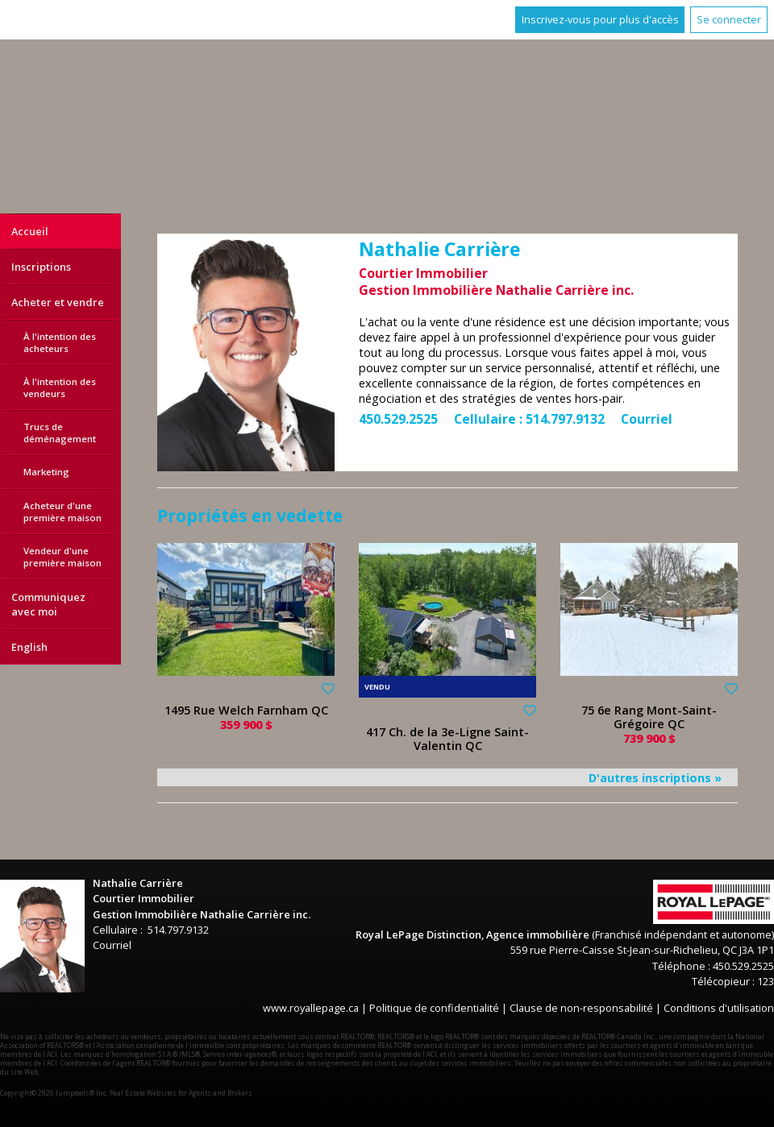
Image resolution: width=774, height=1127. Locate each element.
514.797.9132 (565, 419)
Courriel (646, 419)
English (29, 647)
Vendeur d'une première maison (62, 557)
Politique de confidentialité (434, 1008)
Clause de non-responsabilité (581, 1008)
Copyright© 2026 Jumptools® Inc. (54, 1092)
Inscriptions (41, 266)
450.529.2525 (398, 419)
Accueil (29, 231)
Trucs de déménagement (59, 433)
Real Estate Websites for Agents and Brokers (181, 1092)
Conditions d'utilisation (719, 1008)
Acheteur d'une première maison (62, 511)
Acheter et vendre (57, 302)
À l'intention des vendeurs (59, 387)
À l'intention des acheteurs (59, 342)
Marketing (46, 472)
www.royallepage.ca (311, 1008)
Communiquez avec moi (48, 604)
